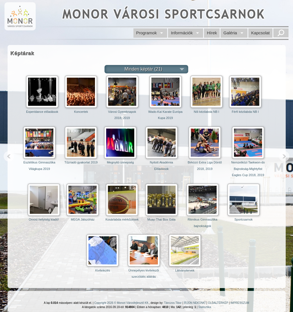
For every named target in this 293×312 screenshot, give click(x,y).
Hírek (212, 32)
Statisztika (204, 307)
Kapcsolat (260, 32)
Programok (146, 32)
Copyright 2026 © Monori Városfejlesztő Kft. (121, 302)
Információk (182, 32)
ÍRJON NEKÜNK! (195, 302)
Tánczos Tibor (173, 302)
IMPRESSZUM (239, 302)
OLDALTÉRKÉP (218, 302)
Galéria (230, 32)
